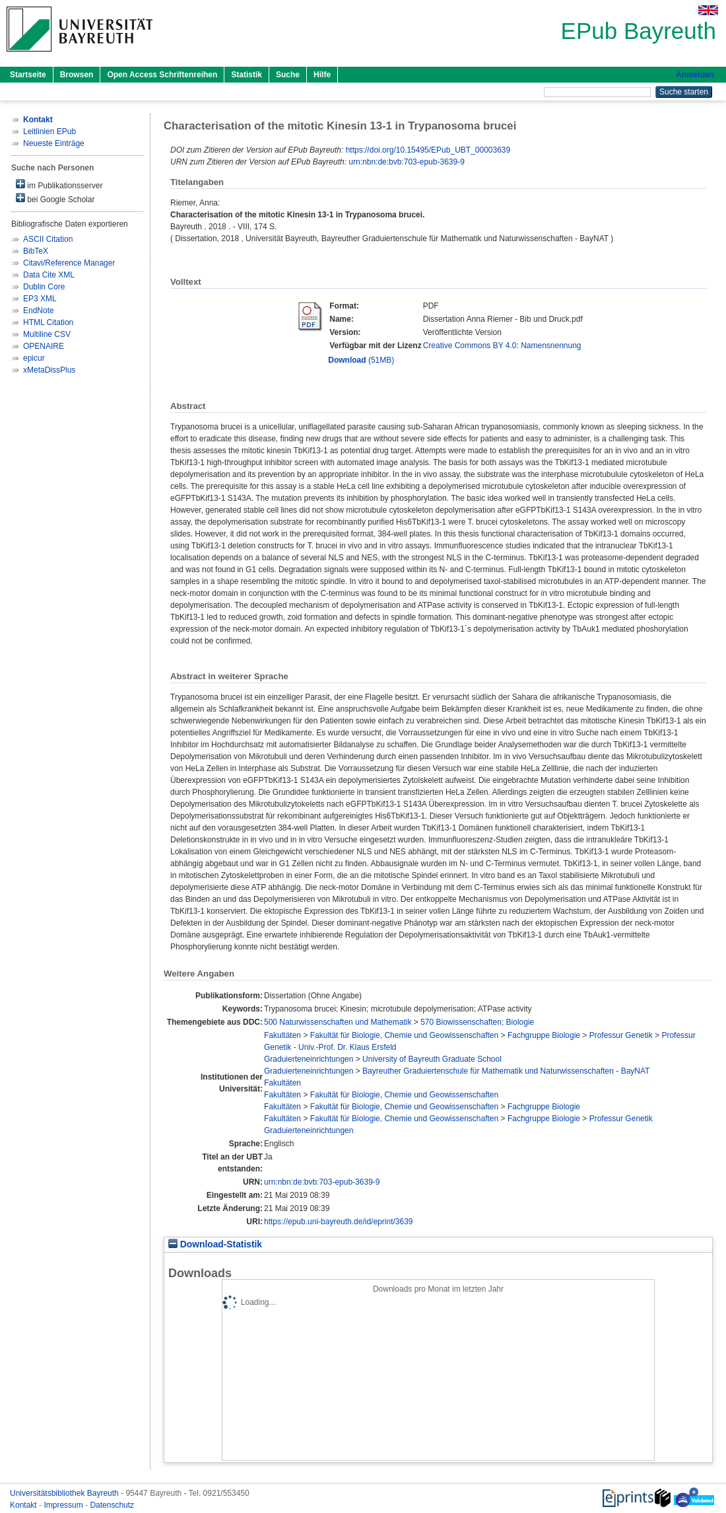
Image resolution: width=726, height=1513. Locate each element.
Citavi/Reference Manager (69, 263)
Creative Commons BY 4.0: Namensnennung (502, 345)
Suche (288, 74)
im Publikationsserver (59, 184)
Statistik (246, 74)
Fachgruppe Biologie (544, 1035)
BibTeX (35, 251)
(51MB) (361, 360)
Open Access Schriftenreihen (162, 74)
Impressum (64, 1505)
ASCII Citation (48, 239)
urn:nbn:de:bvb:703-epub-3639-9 (406, 161)
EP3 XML (40, 298)
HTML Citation (48, 322)
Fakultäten (282, 1035)
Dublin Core (44, 286)
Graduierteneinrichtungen (308, 1059)
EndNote (38, 310)
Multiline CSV (47, 334)
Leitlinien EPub (49, 131)
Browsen (77, 74)
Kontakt (24, 1505)
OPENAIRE (43, 346)
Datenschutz (112, 1505)
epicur (34, 358)
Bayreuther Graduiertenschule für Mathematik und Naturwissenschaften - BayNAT (505, 1071)
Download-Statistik (215, 1244)
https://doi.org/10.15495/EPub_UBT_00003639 (428, 150)
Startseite (28, 74)
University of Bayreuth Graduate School (432, 1059)
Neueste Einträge (53, 143)
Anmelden (695, 74)
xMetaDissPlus (49, 370)
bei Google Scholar (55, 198)
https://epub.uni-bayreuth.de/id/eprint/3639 (338, 1221)
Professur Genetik (621, 1035)
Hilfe (322, 74)
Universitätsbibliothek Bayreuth (65, 1493)
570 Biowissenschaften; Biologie (477, 1022)
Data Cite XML (49, 274)
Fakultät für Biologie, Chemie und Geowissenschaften (404, 1035)
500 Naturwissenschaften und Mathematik (337, 1022)
